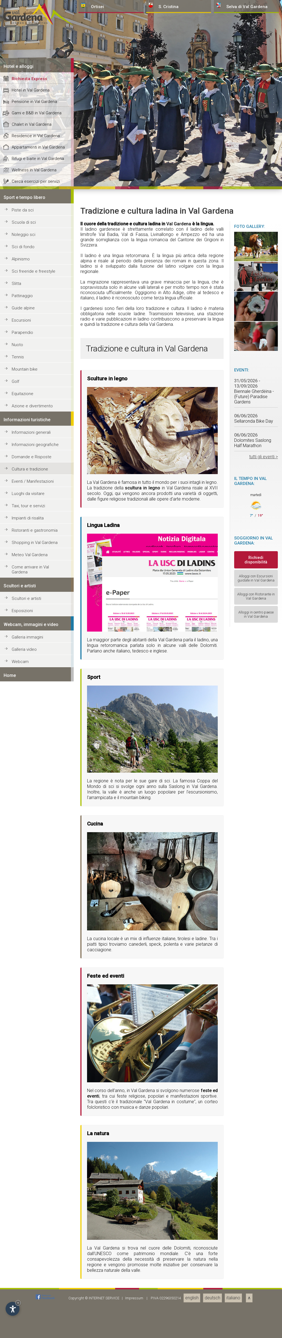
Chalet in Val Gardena (31, 1005)
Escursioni (21, 1201)
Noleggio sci (23, 1115)
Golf (15, 1262)
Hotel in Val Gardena (31, 971)
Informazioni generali (31, 1313)
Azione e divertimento (32, 1287)
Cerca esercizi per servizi (36, 1062)
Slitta (16, 1164)
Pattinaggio (22, 1176)
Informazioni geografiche (35, 1325)
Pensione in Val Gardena (34, 982)
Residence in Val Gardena (36, 1016)
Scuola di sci (24, 1103)
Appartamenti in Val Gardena (38, 1028)
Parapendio (22, 1213)
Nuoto (17, 1225)
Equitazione (22, 1274)
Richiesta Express (29, 959)
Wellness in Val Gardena (34, 1051)
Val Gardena (178, 1105)
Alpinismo (21, 1140)
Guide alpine (23, 1189)
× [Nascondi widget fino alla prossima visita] (18, 1303)
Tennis (18, 1238)
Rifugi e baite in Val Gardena (38, 1039)
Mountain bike (25, 1250)
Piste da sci (23, 1091)
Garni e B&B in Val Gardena (36, 994)
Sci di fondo (23, 1127)
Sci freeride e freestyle (33, 1152)
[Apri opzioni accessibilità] (12, 1309)
